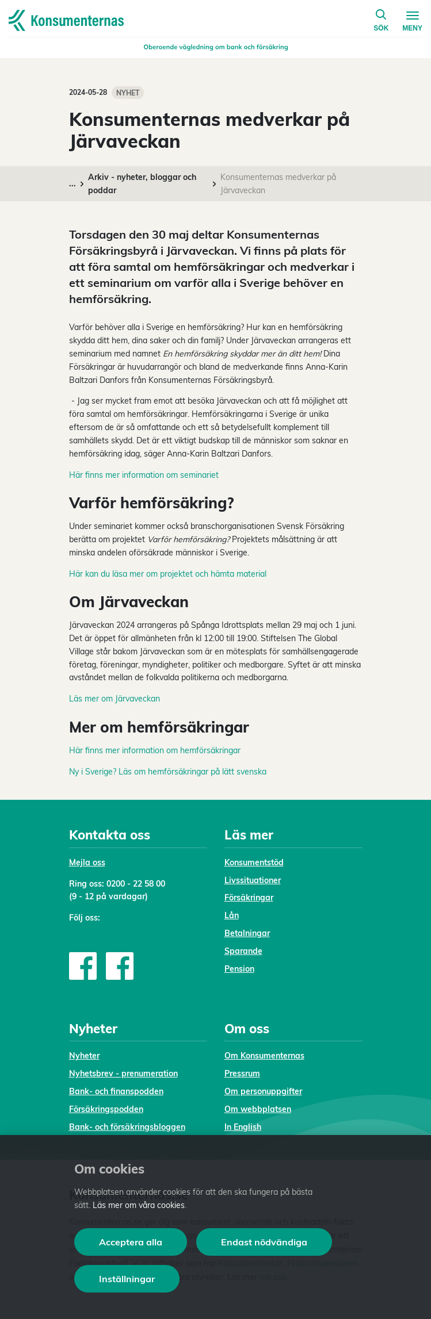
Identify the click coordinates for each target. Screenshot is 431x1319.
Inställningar (127, 1279)
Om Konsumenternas (264, 1055)
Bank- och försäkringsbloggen (127, 1127)
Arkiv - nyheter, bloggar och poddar (142, 183)
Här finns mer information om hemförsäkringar (155, 750)
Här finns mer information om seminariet (144, 475)
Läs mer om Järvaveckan (114, 698)
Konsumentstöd (254, 862)
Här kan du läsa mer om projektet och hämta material (167, 574)
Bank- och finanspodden (116, 1091)
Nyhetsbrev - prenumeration (123, 1073)
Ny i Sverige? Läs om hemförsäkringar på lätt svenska (167, 771)
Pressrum (242, 1073)
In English (242, 1127)
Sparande (243, 951)
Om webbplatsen (257, 1109)
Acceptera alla (130, 1242)
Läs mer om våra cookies (139, 1205)
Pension (239, 969)
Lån (231, 915)
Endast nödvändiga (264, 1242)
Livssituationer (252, 880)
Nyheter (84, 1055)
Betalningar (247, 933)
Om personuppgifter (263, 1091)
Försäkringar (248, 897)
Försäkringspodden (106, 1109)
